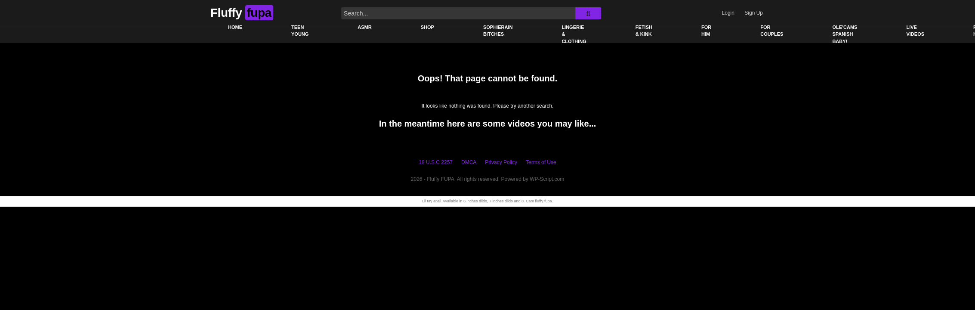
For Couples (771, 31)
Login (728, 13)
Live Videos (915, 31)
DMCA (468, 162)
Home (235, 27)
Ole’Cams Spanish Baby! (844, 34)
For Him (706, 31)
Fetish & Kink (644, 31)
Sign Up (753, 13)
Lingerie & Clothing (574, 34)
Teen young (300, 31)
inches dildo (476, 201)
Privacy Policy (501, 162)
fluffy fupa (543, 201)
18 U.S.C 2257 (436, 162)
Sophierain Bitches (497, 31)
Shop (427, 27)
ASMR (364, 27)
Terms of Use (541, 162)
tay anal (434, 201)
